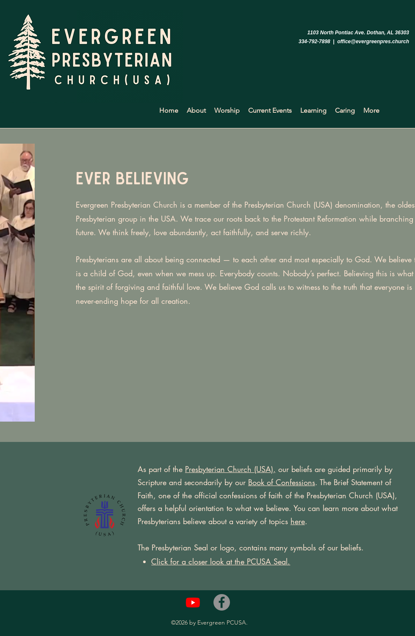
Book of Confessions (281, 482)
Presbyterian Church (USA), (230, 469)
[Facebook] (221, 602)
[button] (196, 110)
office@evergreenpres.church (373, 41)
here (297, 521)
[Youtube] (193, 602)
